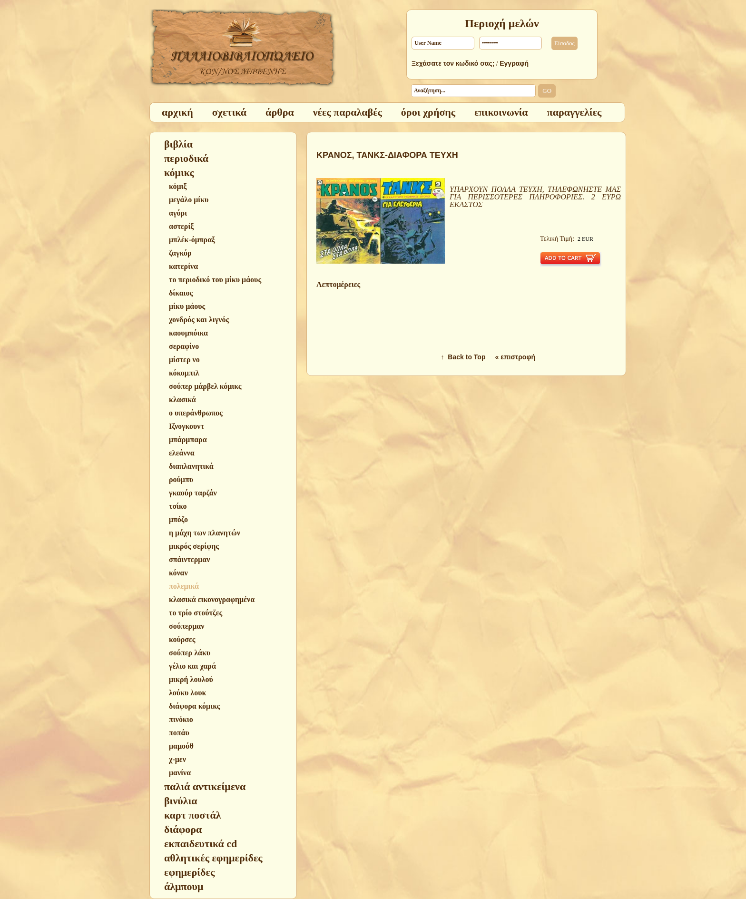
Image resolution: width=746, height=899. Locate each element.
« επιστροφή (515, 357)
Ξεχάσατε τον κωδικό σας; (453, 63)
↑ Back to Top (463, 357)
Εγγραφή (514, 63)
